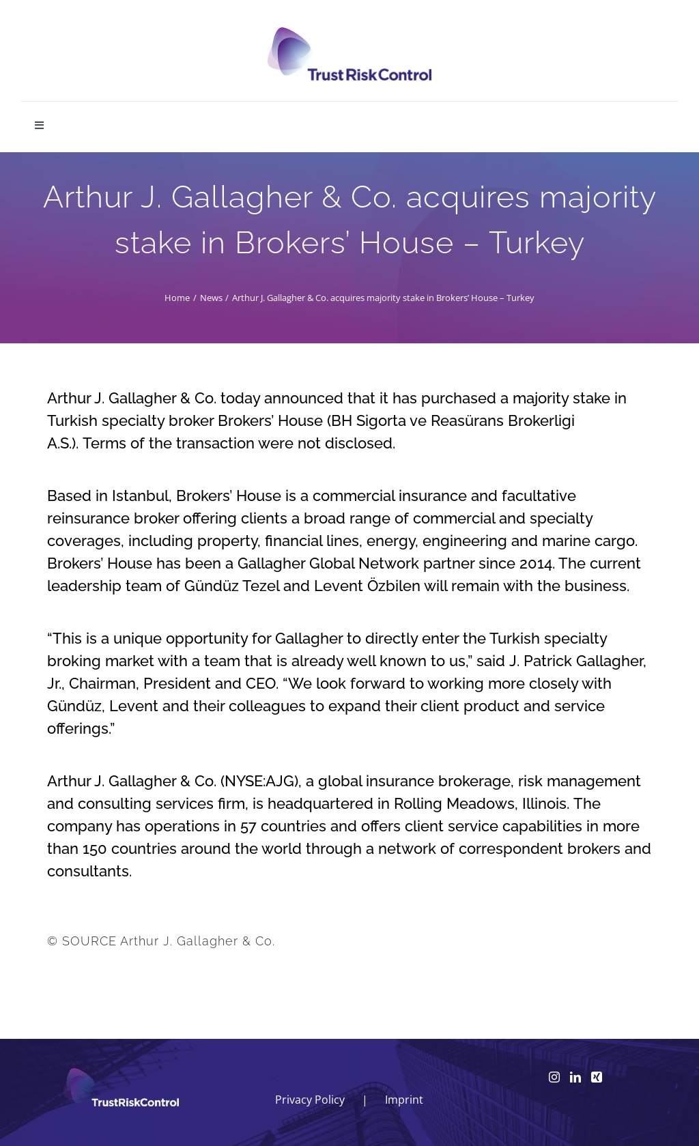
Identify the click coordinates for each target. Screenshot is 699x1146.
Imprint (404, 1099)
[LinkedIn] (575, 1077)
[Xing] (596, 1077)
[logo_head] (349, 33)
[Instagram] (554, 1077)
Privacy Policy (310, 1099)
